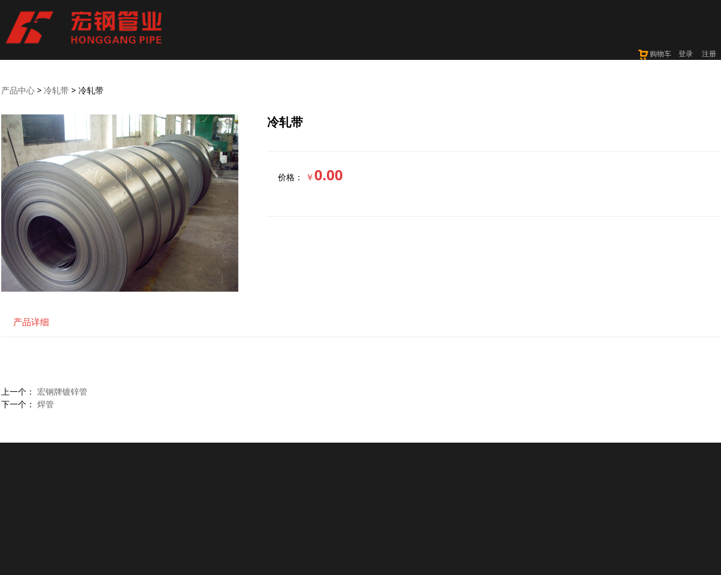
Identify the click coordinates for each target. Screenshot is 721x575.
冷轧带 (56, 90)
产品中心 (18, 90)
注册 (709, 54)
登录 (685, 54)
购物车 (654, 54)
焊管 (45, 404)
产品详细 (31, 322)
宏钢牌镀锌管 (62, 391)
